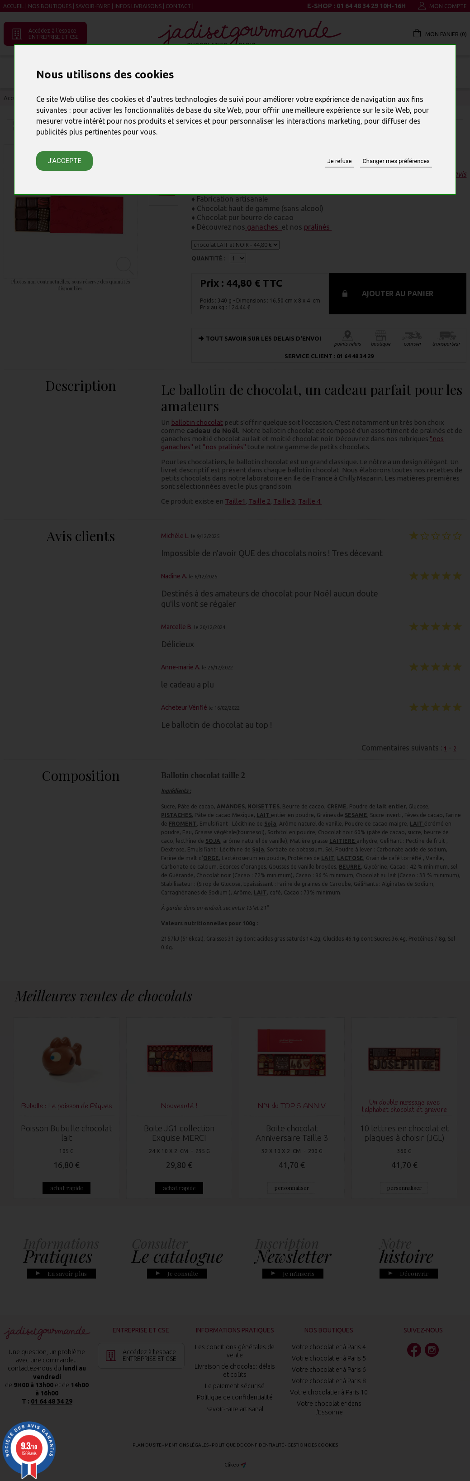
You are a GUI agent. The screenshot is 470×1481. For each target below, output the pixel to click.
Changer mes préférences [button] (395, 161)
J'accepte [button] (64, 161)
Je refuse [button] (340, 161)
